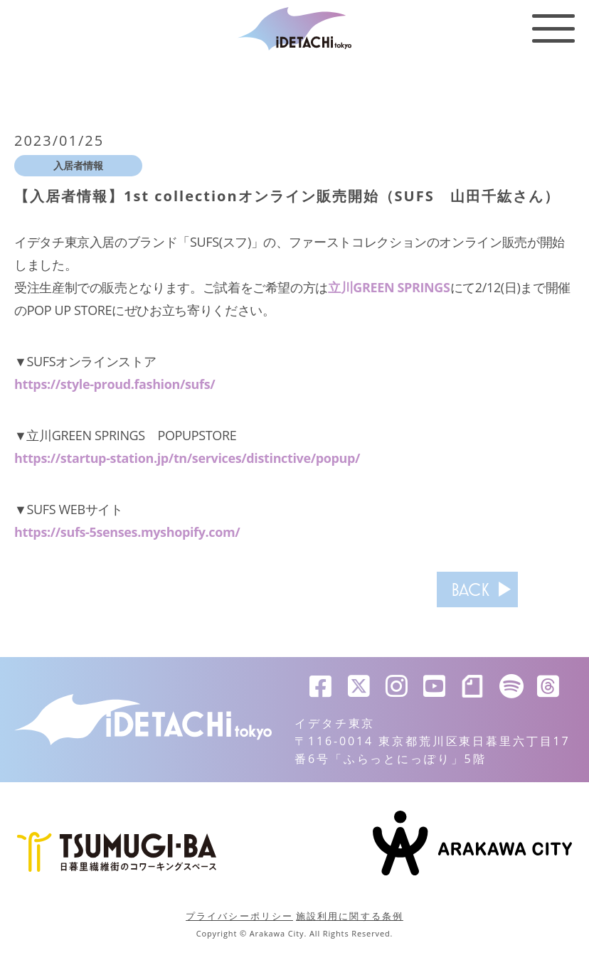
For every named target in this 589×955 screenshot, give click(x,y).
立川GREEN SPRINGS (389, 287)
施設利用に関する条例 (349, 915)
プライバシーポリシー (239, 915)
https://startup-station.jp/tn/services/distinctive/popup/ (187, 457)
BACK (470, 589)
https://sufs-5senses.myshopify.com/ (127, 531)
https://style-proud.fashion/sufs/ (115, 384)
